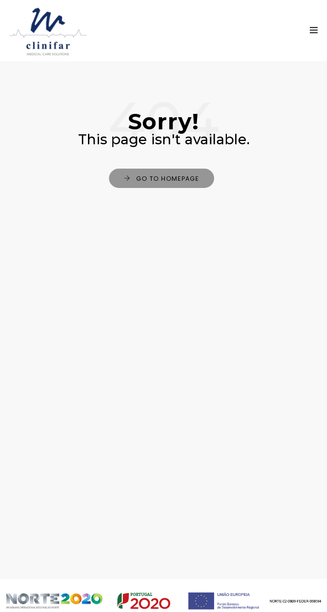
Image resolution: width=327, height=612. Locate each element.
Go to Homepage (167, 178)
